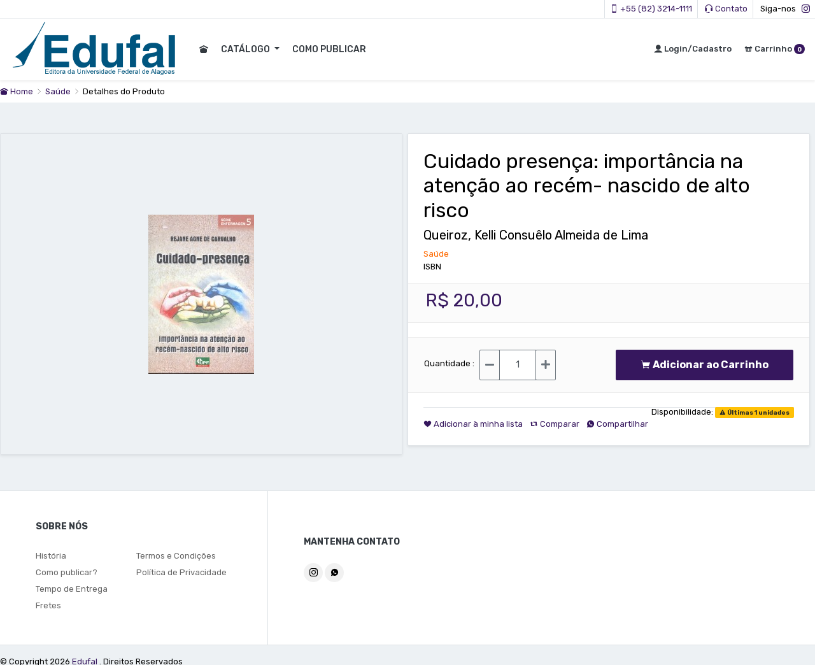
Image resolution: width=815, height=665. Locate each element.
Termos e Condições (176, 556)
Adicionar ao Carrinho (704, 365)
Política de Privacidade (181, 572)
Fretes (48, 605)
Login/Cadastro (693, 49)
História (51, 556)
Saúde (59, 91)
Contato (726, 8)
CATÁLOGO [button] (245, 49)
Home (16, 91)
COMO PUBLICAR (328, 49)
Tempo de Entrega (72, 589)
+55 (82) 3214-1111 (651, 8)
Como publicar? (66, 572)
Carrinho (774, 49)
